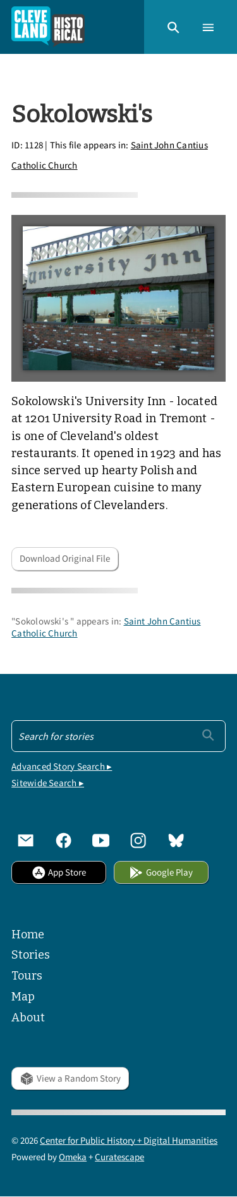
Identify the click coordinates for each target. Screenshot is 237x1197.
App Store (59, 872)
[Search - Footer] (118, 736)
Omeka (73, 1157)
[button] (173, 26)
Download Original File (65, 558)
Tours (26, 976)
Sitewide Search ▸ (47, 783)
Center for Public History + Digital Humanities (128, 1140)
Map (23, 997)
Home (27, 934)
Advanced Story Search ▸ (61, 766)
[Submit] (208, 735)
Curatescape (119, 1157)
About (28, 1018)
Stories (30, 955)
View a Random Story (70, 1078)
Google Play (160, 872)
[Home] (48, 27)
